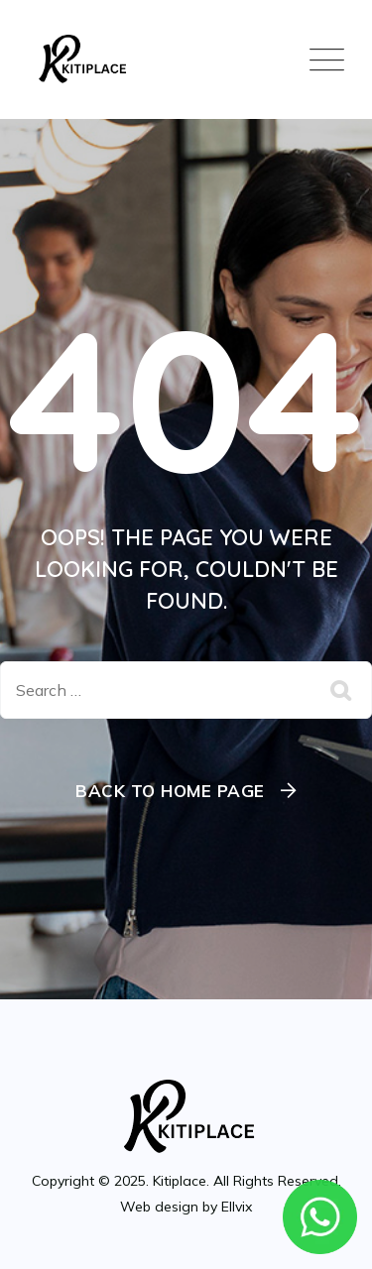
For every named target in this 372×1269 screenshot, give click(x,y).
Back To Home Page (170, 790)
